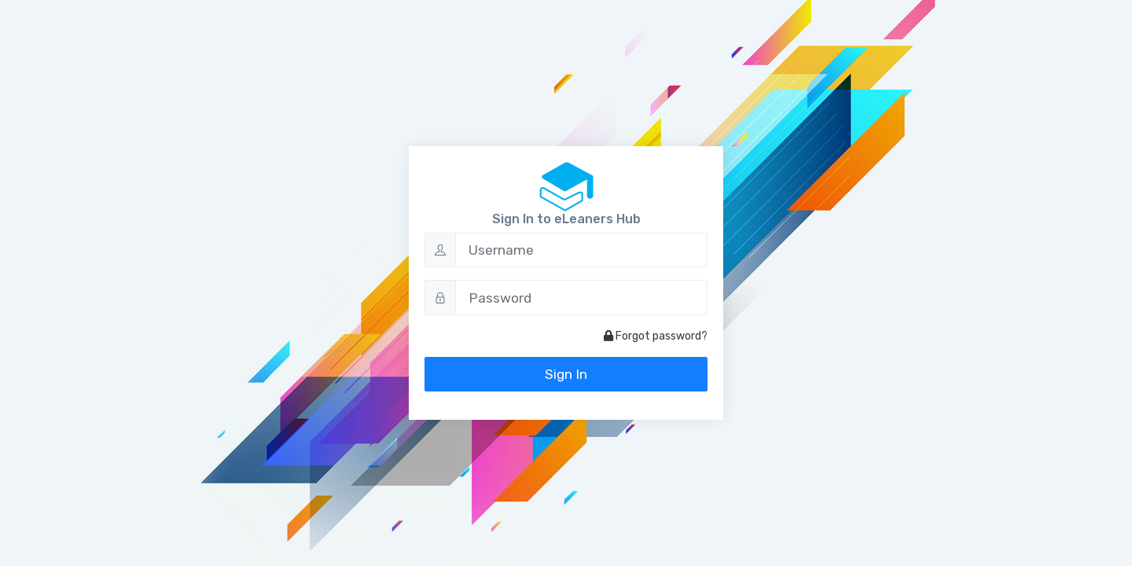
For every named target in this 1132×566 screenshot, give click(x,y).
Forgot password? (656, 336)
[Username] (581, 250)
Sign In (566, 374)
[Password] (581, 297)
